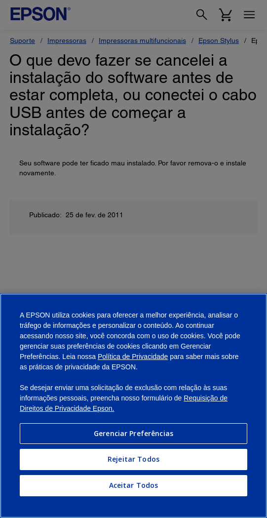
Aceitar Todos (133, 485)
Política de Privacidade (133, 356)
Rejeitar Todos (133, 459)
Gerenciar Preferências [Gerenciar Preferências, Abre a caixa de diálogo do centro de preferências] (133, 433)
